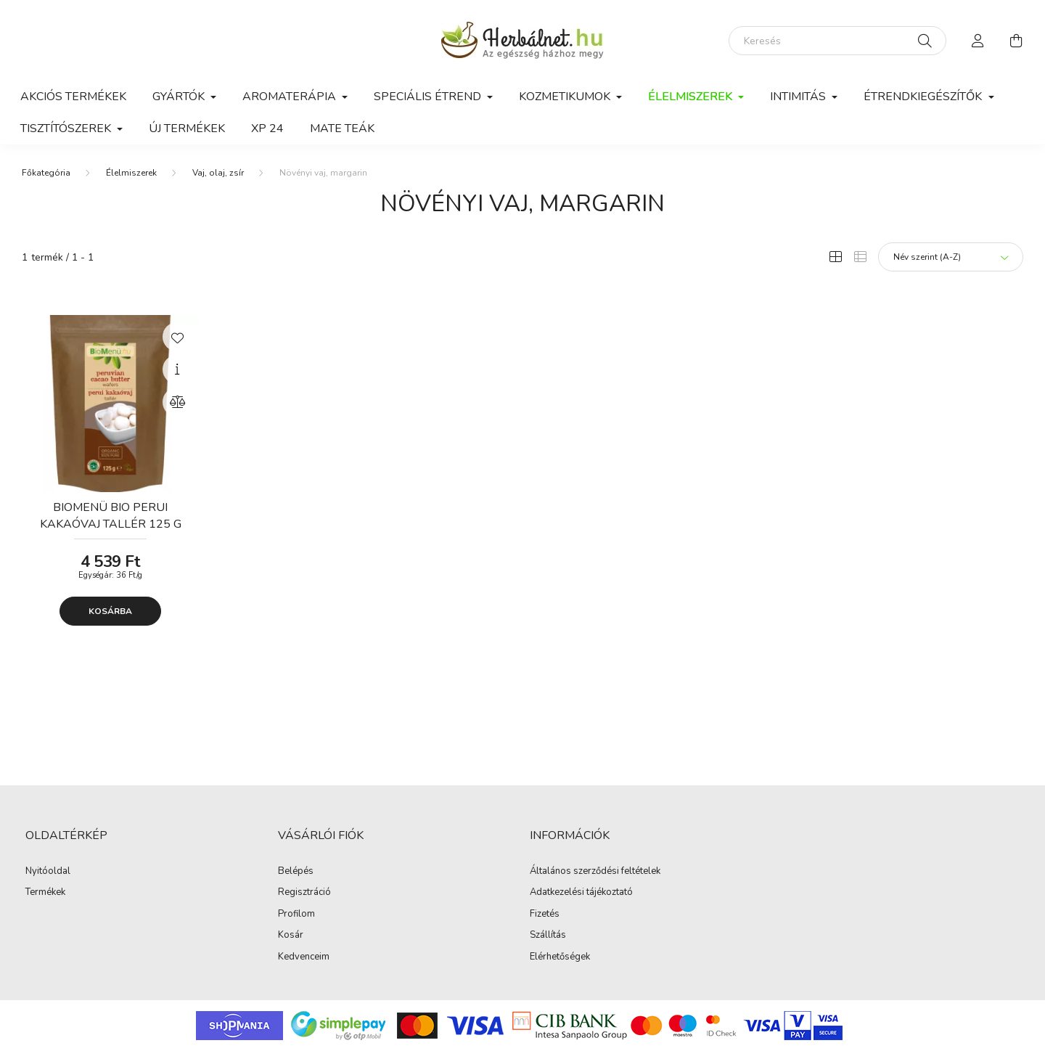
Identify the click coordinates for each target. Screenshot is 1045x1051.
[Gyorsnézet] (177, 369)
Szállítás (548, 935)
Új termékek (187, 128)
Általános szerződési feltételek (595, 872)
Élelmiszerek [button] (691, 97)
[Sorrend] (950, 256)
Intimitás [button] (799, 97)
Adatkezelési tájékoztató (581, 893)
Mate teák (342, 128)
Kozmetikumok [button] (566, 97)
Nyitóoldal (47, 872)
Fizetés (545, 914)
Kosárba (110, 611)
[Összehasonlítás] (177, 402)
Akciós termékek (73, 97)
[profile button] (978, 40)
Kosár (290, 935)
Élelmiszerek (131, 173)
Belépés (296, 872)
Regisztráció (304, 893)
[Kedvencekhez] (177, 336)
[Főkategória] (46, 173)
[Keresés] (837, 40)
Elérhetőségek (560, 957)
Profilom (296, 914)
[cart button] (1015, 40)
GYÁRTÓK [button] (180, 97)
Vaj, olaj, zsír (218, 173)
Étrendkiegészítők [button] (924, 97)
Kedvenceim (303, 957)
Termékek (45, 893)
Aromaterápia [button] (290, 97)
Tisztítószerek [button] (67, 128)
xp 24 (267, 128)
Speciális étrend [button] (429, 97)
